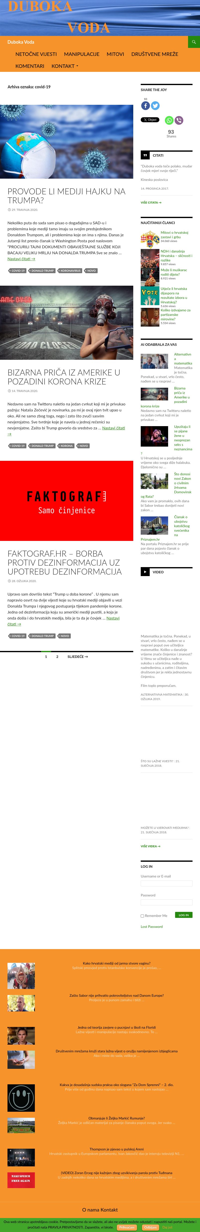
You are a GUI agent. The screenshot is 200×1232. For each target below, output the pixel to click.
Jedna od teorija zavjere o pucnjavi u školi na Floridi (117, 1027)
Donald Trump (43, 270)
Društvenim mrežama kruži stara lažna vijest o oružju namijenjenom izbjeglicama (117, 1051)
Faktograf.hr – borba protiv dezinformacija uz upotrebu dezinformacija (64, 562)
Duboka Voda (20, 42)
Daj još (167, 1227)
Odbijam (150, 1227)
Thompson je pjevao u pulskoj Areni (117, 1149)
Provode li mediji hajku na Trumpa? (66, 195)
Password (148, 895)
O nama (90, 1210)
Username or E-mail (156, 876)
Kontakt (63, 66)
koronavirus (70, 270)
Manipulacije (81, 54)
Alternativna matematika (161, 694)
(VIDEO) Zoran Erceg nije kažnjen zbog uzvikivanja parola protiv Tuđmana (116, 1173)
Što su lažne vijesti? (157, 761)
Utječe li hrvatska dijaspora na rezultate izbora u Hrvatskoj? (174, 295)
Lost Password (152, 926)
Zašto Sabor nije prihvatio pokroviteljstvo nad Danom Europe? (116, 995)
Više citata (151, 202)
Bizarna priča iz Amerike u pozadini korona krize (63, 376)
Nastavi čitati (21, 258)
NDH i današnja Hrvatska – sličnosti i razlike (176, 255)
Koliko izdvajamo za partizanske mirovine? (176, 314)
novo (91, 270)
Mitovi (115, 54)
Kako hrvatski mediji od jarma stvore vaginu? (117, 963)
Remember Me (156, 915)
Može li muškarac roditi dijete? (174, 272)
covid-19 (18, 270)
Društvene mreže (155, 54)
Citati (158, 155)
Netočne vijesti (36, 54)
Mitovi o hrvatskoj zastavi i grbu (174, 234)
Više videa (150, 846)
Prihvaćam (126, 1227)
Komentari (29, 66)
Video (158, 572)
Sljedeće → (77, 656)
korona (67, 445)
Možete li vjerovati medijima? (165, 828)
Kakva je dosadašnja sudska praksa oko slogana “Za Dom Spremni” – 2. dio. (117, 1085)
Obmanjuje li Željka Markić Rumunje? (116, 1118)
